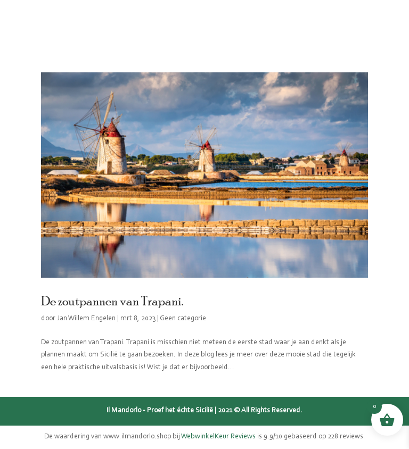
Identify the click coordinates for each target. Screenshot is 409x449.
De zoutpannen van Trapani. (112, 301)
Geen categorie (183, 318)
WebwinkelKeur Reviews (218, 436)
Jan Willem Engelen (86, 318)
